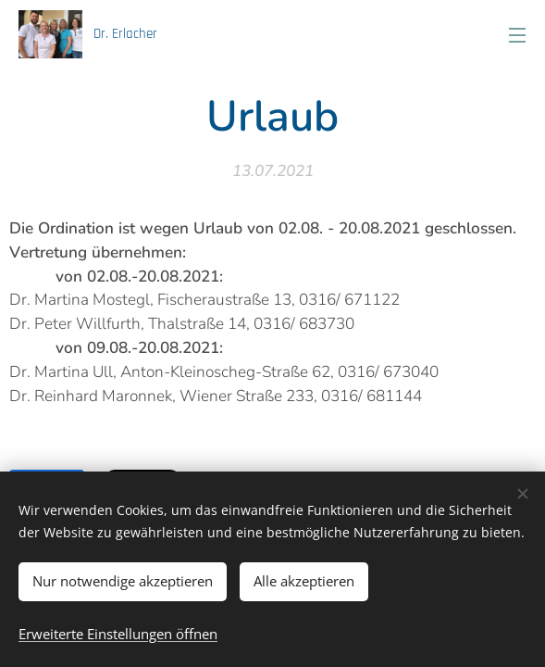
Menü (517, 35)
